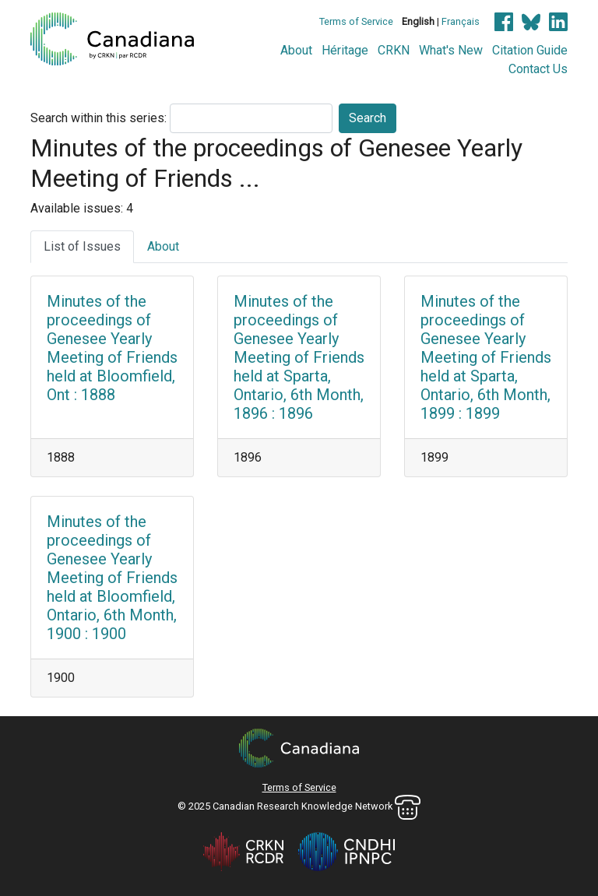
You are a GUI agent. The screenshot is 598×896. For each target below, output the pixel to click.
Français (460, 21)
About (296, 50)
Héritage (345, 50)
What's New (451, 50)
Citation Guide (530, 50)
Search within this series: (98, 118)
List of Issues (82, 246)
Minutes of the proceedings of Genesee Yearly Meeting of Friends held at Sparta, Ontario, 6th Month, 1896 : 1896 (299, 357)
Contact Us (538, 68)
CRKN (394, 50)
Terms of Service (356, 21)
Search (367, 118)
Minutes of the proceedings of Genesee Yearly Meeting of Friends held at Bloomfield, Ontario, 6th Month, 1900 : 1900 (112, 577)
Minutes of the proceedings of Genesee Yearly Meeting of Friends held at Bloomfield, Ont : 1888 (112, 348)
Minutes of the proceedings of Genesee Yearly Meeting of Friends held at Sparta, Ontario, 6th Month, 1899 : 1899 (485, 357)
